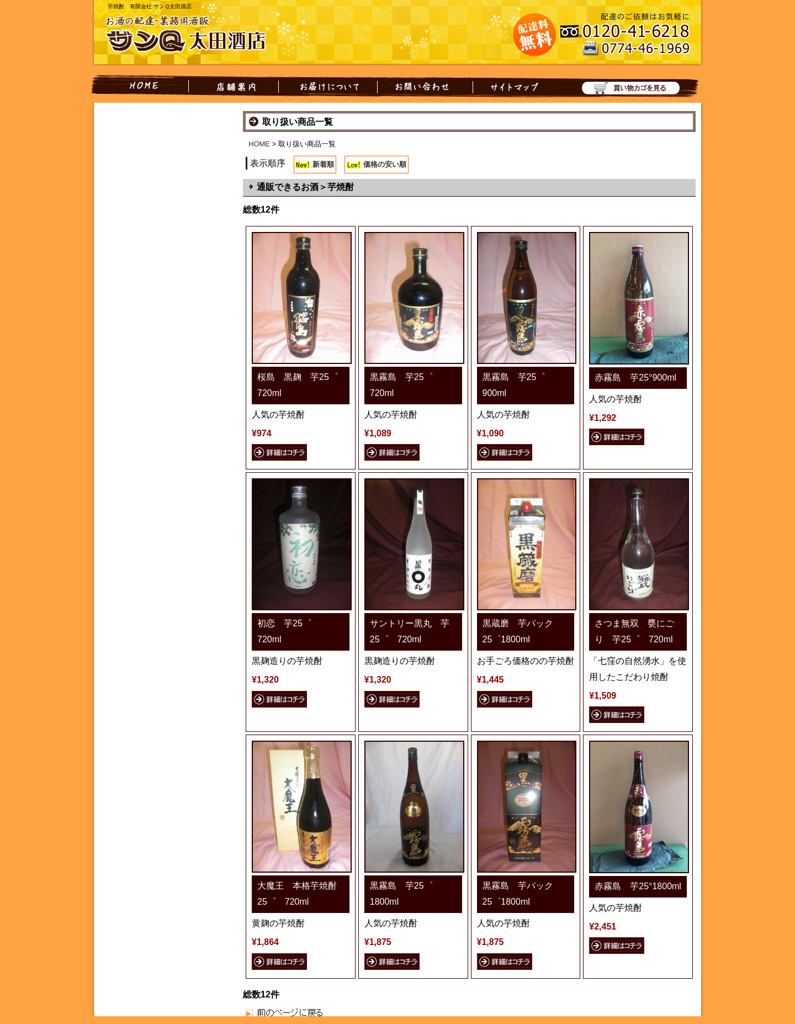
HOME (139, 86)
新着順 (323, 164)
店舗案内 (233, 86)
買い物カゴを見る (625, 86)
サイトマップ (512, 86)
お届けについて (328, 86)
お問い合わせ (425, 86)
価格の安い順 (384, 164)
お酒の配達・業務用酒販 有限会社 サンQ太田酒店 (193, 35)
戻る (274, 1012)
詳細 (279, 452)
